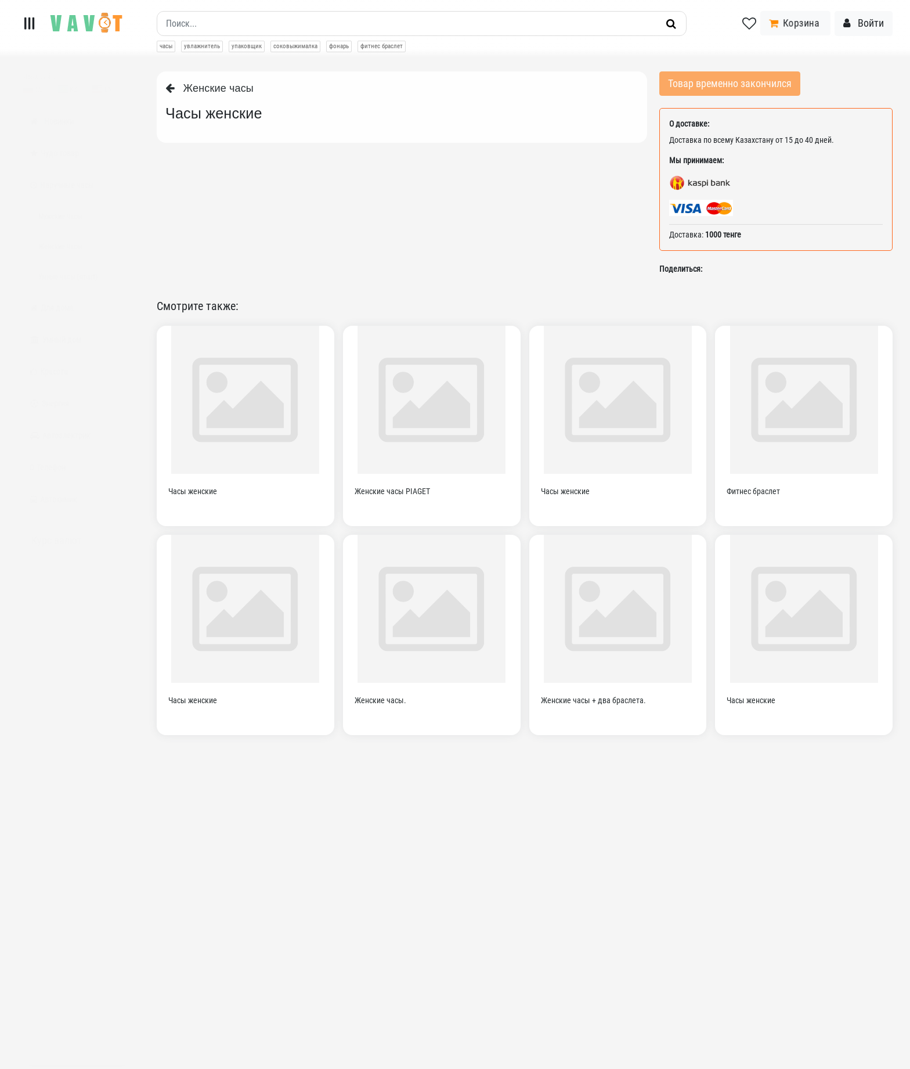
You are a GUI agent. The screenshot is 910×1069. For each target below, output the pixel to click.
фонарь (339, 46)
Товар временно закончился (730, 83)
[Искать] (671, 24)
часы (166, 46)
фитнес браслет (381, 46)
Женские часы (209, 88)
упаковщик (247, 46)
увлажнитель (202, 46)
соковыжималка (295, 46)
